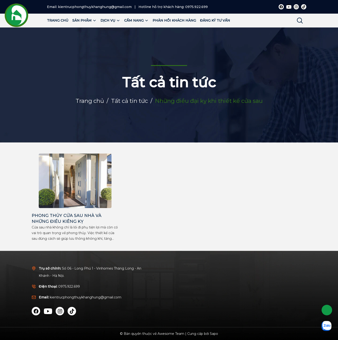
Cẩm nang (136, 20)
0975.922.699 (196, 7)
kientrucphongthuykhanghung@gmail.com (95, 7)
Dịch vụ (110, 20)
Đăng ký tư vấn (215, 20)
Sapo (214, 334)
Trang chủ (57, 20)
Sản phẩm (84, 20)
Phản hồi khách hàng (174, 20)
